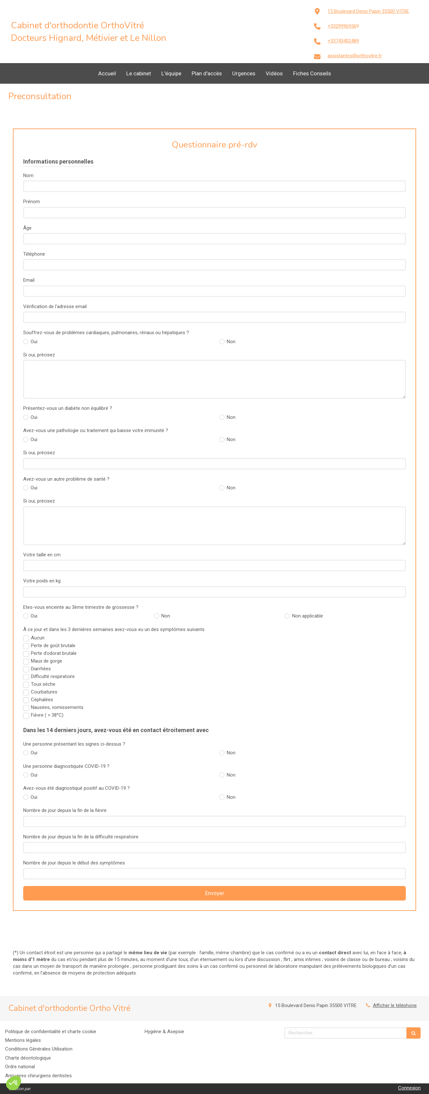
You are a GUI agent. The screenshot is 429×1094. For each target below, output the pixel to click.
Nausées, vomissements (57, 707)
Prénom (31, 201)
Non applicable (307, 616)
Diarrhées (41, 669)
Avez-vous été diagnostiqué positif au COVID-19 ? (76, 788)
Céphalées (42, 700)
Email (28, 280)
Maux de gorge (46, 661)
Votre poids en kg (42, 581)
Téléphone (34, 254)
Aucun (37, 638)
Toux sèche (43, 684)
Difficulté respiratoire (53, 676)
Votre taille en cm (42, 555)
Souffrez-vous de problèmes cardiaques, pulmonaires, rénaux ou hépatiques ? (106, 332)
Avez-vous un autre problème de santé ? (66, 479)
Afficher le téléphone (395, 1005)
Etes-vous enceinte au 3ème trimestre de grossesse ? (80, 607)
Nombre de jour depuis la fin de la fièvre (65, 810)
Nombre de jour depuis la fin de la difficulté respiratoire (80, 837)
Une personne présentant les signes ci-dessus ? (74, 744)
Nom (28, 175)
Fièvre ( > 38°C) (47, 715)
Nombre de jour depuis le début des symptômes (74, 863)
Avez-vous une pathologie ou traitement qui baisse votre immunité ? (95, 430)
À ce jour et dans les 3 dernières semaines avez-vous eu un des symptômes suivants (114, 629)
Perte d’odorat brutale (54, 653)
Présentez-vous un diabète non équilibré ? (67, 408)
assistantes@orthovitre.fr (355, 56)
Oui (33, 341)
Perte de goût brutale (53, 645)
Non (230, 341)
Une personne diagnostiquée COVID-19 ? (66, 766)
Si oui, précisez (39, 355)
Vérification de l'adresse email (55, 306)
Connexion (409, 1088)
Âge (27, 228)
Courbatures (44, 692)
